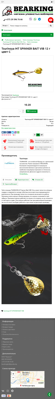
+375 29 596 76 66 (7, 362)
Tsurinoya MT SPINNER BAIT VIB (13, 311)
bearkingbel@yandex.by (9, 364)
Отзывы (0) (37, 179)
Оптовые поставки (8, 324)
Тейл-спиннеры (32, 42)
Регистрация (7, 30)
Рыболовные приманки (13, 40)
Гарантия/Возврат (10, 184)
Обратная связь (7, 342)
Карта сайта (6, 347)
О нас (4, 332)
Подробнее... (24, 174)
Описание (7, 179)
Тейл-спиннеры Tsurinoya (31, 40)
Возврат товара (7, 327)
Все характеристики (8, 128)
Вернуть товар (7, 344)
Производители (7, 349)
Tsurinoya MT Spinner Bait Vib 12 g (14, 42)
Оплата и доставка (8, 329)
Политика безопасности (10, 334)
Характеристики (22, 179)
